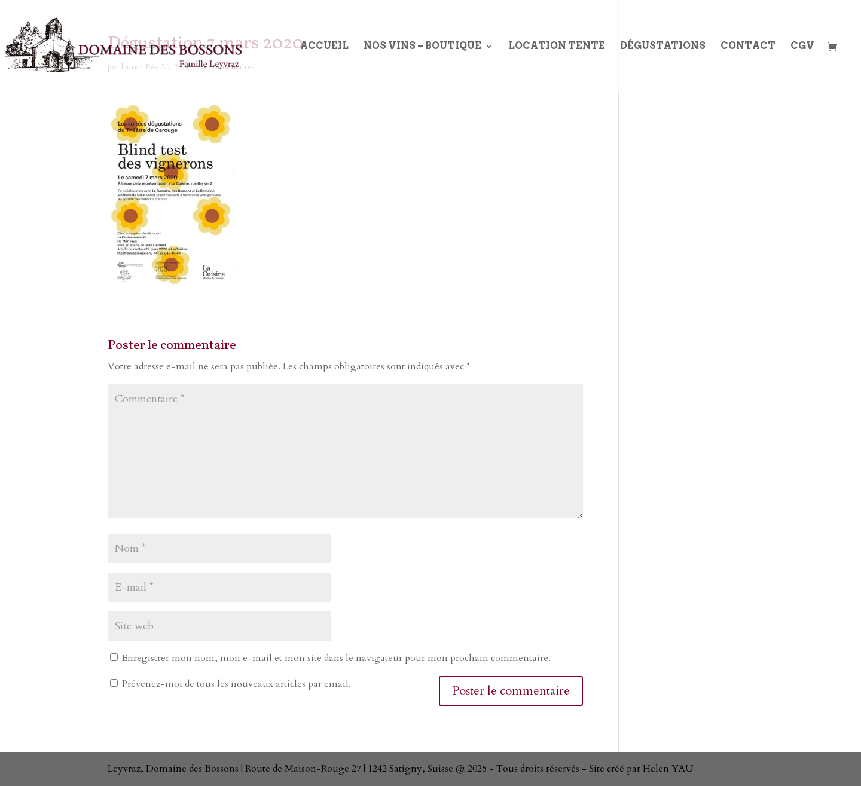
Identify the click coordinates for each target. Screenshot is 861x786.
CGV (802, 46)
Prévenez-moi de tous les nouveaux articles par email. (236, 683)
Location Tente (556, 46)
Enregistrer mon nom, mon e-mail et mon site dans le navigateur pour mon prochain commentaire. (336, 658)
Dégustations (663, 46)
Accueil (324, 46)
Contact (747, 46)
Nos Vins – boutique (422, 46)
